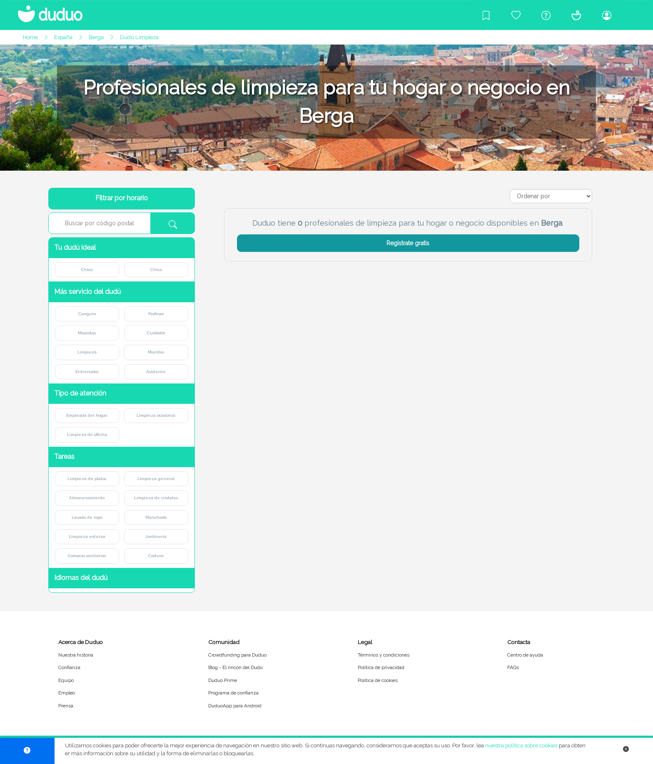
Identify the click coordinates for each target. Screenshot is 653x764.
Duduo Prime (222, 680)
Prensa (65, 706)
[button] (121, 248)
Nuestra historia (75, 655)
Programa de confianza (233, 693)
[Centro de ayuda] (546, 15)
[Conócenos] (576, 15)
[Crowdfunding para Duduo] (516, 15)
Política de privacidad (381, 667)
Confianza (69, 667)
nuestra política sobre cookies (521, 745)
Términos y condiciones (383, 655)
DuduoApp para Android (235, 706)
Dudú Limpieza (139, 37)
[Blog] (486, 15)
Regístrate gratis (407, 243)
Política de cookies (378, 680)
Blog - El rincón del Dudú (235, 667)
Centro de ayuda (525, 655)
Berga (96, 37)
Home (30, 37)
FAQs (513, 667)
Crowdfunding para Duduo (237, 655)
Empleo (66, 693)
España (63, 37)
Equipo (66, 680)
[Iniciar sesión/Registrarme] (607, 15)
